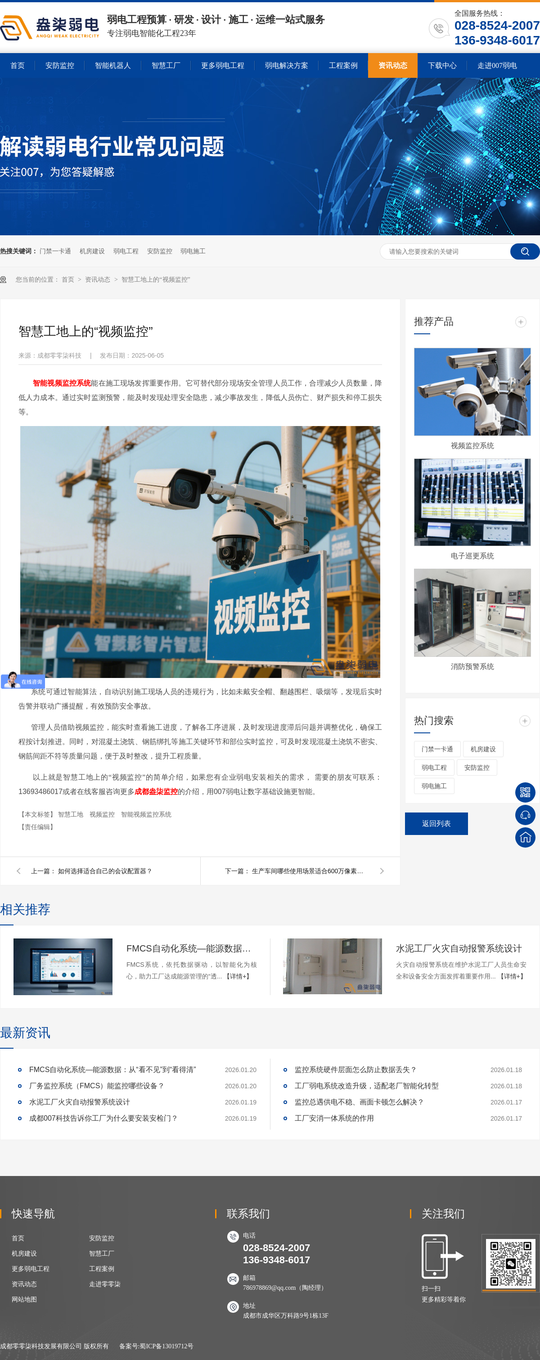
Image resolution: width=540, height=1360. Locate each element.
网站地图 (24, 1299)
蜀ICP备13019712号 (167, 1346)
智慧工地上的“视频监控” (156, 279)
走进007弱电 (497, 65)
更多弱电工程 (222, 65)
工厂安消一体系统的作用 (334, 1118)
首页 (17, 65)
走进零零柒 (105, 1284)
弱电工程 (126, 251)
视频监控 (103, 814)
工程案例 (343, 65)
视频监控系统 (472, 445)
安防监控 (59, 65)
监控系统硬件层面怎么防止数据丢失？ (356, 1069)
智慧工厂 (166, 65)
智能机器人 (113, 65)
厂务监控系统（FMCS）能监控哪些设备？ (97, 1086)
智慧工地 (71, 814)
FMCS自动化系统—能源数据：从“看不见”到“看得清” (191, 948)
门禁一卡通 (55, 251)
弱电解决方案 (286, 65)
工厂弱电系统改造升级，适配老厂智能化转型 (367, 1086)
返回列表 (436, 823)
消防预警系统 (472, 666)
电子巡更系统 (472, 556)
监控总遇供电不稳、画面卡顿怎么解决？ (359, 1102)
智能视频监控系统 (146, 814)
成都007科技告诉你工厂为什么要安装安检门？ (103, 1118)
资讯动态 (392, 65)
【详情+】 (238, 976)
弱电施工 (193, 251)
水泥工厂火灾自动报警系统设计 (459, 948)
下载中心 (442, 65)
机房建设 (92, 251)
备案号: (129, 1346)
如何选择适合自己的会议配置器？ (105, 871)
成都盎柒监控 (156, 791)
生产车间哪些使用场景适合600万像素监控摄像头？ (310, 871)
